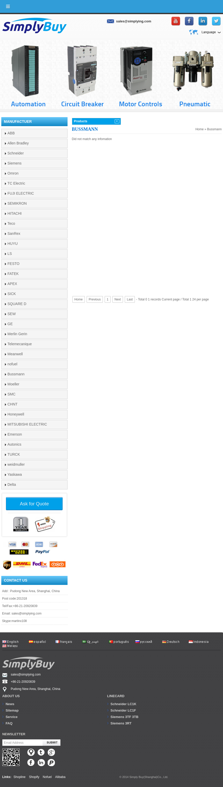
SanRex (13, 233)
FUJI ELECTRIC (20, 193)
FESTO (13, 264)
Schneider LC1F (123, 710)
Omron (13, 173)
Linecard (116, 696)
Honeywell (15, 414)
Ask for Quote (34, 503)
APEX (12, 284)
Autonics (14, 444)
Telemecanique (19, 344)
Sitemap (12, 710)
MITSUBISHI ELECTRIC (27, 424)
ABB (11, 133)
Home (199, 129)
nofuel (12, 364)
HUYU (12, 243)
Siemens (14, 163)
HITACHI (14, 213)
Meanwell (15, 354)
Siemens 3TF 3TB (124, 717)
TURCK (13, 454)
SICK (11, 294)
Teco (11, 223)
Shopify (34, 777)
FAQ (9, 723)
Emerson (14, 434)
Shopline (19, 777)
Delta (11, 484)
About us (11, 696)
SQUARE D (16, 304)
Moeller (13, 384)
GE (10, 324)
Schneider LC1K (123, 704)
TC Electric (16, 183)
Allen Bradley (18, 143)
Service (12, 717)
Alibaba (60, 777)
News (10, 704)
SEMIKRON (17, 203)
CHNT (12, 404)
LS (9, 254)
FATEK (13, 274)
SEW (11, 314)
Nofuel (47, 777)
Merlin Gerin (17, 334)
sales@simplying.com (27, 613)
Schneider (15, 153)
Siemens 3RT (121, 723)
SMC (11, 394)
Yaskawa (14, 474)
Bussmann (214, 129)
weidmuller (16, 464)
